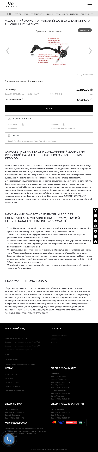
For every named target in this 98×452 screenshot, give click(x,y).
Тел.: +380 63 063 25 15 (60, 412)
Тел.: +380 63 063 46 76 (14, 418)
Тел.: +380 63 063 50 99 (60, 393)
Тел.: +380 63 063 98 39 (60, 418)
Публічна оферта (11, 359)
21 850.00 (82, 89)
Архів (7, 354)
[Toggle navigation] (90, 4)
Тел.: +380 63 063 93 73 (60, 382)
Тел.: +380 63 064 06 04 (14, 412)
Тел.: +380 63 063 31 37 (60, 377)
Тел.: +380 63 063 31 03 (60, 388)
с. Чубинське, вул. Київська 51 (62, 128)
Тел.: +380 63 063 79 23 (60, 399)
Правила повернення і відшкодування (20, 364)
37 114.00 (83, 99)
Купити (49, 108)
